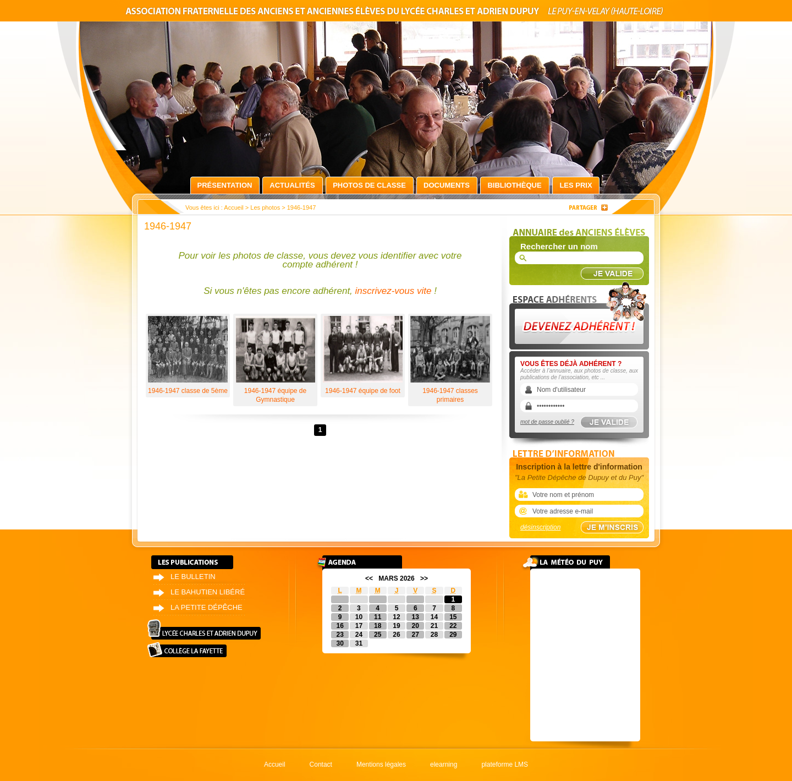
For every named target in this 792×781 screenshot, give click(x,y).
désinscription (540, 527)
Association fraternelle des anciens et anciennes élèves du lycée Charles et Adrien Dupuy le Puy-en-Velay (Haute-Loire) (396, 13)
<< (369, 578)
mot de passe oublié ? (547, 422)
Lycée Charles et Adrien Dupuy (204, 629)
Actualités (292, 185)
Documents (447, 185)
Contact (321, 764)
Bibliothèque (514, 185)
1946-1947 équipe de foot (363, 355)
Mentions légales (381, 764)
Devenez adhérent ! (581, 313)
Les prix (575, 185)
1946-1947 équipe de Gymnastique (275, 359)
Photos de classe (369, 185)
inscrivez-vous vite (393, 291)
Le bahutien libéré (207, 592)
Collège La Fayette (187, 649)
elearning (443, 764)
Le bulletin (193, 576)
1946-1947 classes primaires (450, 359)
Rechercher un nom (559, 246)
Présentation (224, 185)
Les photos (265, 207)
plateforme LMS (504, 764)
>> (424, 578)
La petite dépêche (206, 607)
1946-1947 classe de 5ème (188, 355)
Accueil (233, 207)
